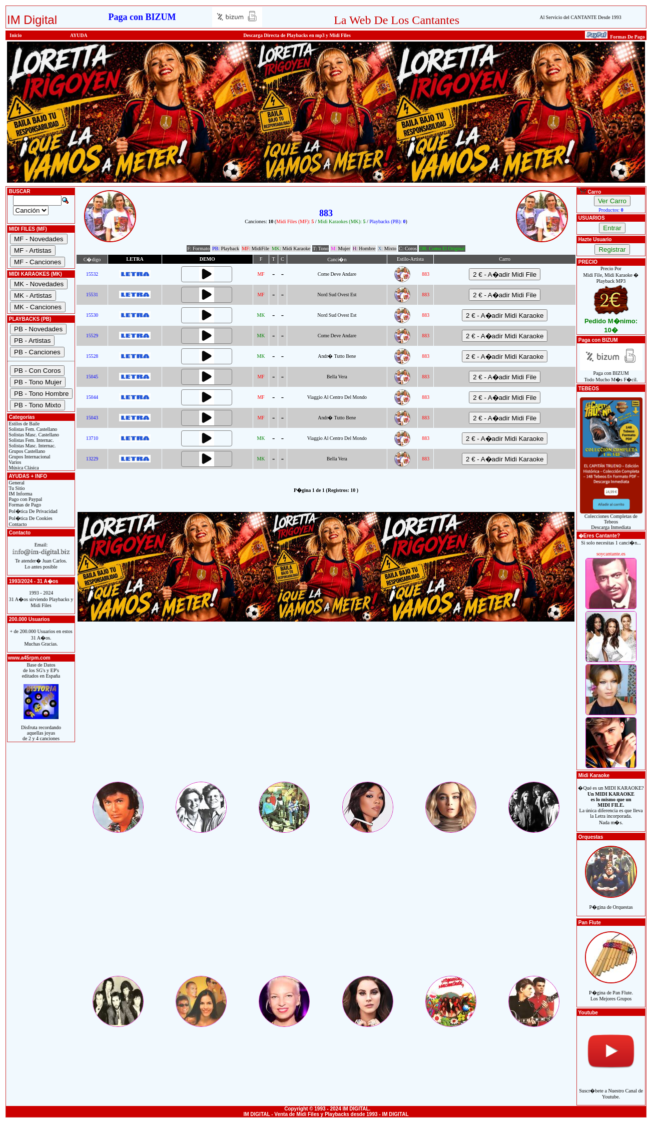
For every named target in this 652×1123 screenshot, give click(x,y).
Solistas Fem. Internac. (31, 440)
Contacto (17, 524)
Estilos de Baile (24, 423)
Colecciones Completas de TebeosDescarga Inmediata (611, 519)
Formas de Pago (24, 504)
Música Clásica (23, 467)
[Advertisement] (326, 710)
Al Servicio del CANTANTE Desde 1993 (580, 17)
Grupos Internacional (29, 456)
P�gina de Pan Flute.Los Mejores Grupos (611, 990)
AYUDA (79, 35)
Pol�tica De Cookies (30, 518)
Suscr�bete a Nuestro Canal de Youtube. (611, 1088)
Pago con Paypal (25, 499)
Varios (14, 462)
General (16, 482)
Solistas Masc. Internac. (32, 445)
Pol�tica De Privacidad (33, 511)
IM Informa (20, 493)
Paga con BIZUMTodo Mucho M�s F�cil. (611, 374)
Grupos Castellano (26, 451)
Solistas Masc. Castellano (33, 434)
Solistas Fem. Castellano (32, 429)
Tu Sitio (16, 488)
